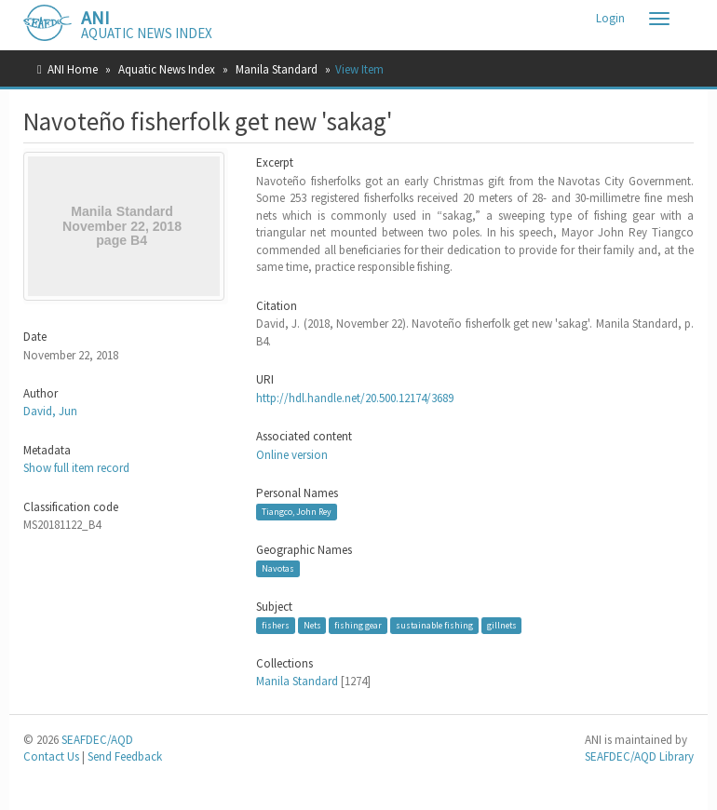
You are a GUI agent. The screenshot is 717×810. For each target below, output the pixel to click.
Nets (312, 625)
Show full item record (76, 468)
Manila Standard (277, 69)
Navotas (278, 568)
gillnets (502, 625)
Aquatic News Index (166, 69)
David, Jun (50, 411)
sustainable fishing (434, 625)
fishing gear (358, 625)
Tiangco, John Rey (296, 512)
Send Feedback (125, 756)
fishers (276, 625)
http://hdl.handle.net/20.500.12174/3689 (354, 398)
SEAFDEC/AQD (97, 740)
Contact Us (51, 756)
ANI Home (72, 69)
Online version (292, 455)
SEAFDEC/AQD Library (639, 756)
